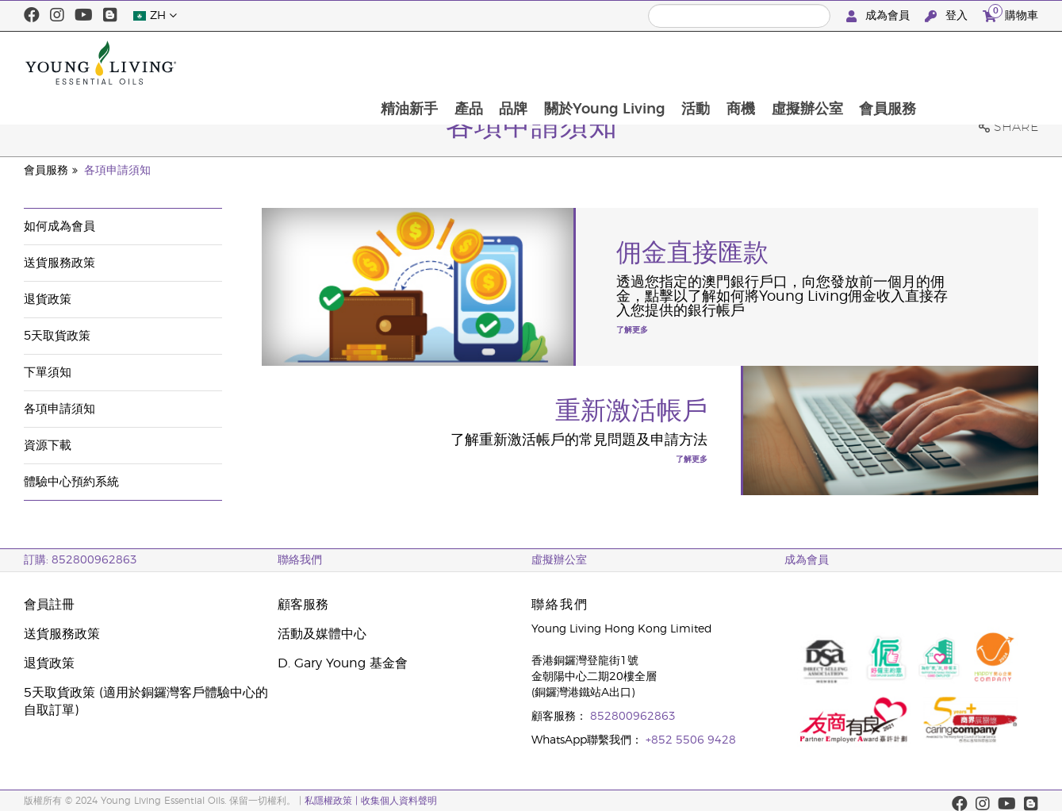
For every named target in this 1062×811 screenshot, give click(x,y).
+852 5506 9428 (691, 740)
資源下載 (47, 446)
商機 (852, 63)
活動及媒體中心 (322, 634)
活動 (806, 63)
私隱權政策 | (331, 800)
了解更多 (632, 330)
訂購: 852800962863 (80, 560)
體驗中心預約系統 (71, 482)
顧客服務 (303, 604)
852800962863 (633, 716)
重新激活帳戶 (631, 411)
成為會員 (879, 16)
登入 (948, 16)
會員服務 (1000, 63)
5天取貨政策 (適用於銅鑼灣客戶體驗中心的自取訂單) (146, 701)
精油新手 (514, 63)
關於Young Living (713, 63)
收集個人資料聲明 (399, 800)
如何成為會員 (59, 227)
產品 (575, 63)
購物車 (1010, 13)
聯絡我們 (300, 560)
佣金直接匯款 (692, 253)
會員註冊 (49, 604)
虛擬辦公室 (919, 63)
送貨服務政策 (59, 263)
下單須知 (47, 373)
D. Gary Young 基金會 (343, 663)
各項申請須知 (117, 170)
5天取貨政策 (57, 336)
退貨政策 (47, 300)
